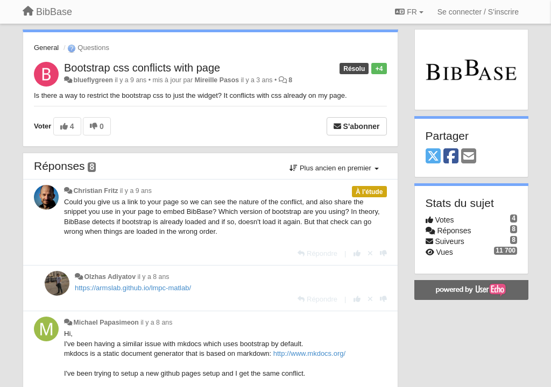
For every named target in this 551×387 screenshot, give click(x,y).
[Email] (468, 156)
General (46, 48)
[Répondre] (317, 253)
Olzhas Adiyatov (110, 277)
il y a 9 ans (136, 191)
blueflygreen (92, 80)
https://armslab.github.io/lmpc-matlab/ (133, 288)
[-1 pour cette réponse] (383, 253)
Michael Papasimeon (105, 322)
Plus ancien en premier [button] (333, 168)
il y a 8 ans (153, 277)
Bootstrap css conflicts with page (142, 68)
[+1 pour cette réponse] (357, 253)
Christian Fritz (95, 191)
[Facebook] (450, 156)
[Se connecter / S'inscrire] (478, 12)
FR (409, 12)
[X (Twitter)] (433, 156)
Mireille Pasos (217, 80)
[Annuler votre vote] (370, 253)
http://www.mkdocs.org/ (309, 353)
